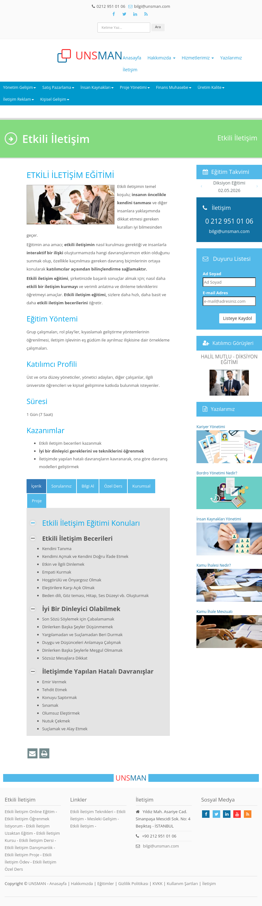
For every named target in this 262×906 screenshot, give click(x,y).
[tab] (36, 486)
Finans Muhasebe (173, 87)
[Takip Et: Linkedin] (226, 814)
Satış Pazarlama (58, 87)
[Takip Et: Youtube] (237, 814)
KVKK (158, 883)
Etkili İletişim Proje (22, 855)
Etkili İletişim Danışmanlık (29, 847)
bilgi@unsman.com (229, 231)
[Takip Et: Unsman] (135, 14)
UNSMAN (37, 883)
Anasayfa (132, 58)
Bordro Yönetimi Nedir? (229, 489)
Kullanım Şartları (182, 883)
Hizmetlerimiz (198, 58)
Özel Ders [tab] (113, 486)
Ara (158, 26)
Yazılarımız (231, 58)
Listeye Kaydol (237, 318)
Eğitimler (105, 883)
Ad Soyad (212, 273)
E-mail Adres (215, 293)
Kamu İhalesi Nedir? (229, 582)
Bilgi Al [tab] (88, 486)
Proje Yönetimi (135, 87)
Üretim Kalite (211, 87)
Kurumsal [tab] (141, 486)
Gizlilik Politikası (133, 883)
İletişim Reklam (18, 99)
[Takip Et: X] (124, 14)
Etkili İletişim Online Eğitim (30, 811)
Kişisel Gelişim (54, 99)
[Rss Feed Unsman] (146, 14)
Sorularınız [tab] (62, 486)
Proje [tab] (37, 501)
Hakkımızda (161, 58)
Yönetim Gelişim (19, 87)
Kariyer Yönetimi (229, 443)
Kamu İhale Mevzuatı (229, 628)
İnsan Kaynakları (97, 87)
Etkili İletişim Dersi (37, 840)
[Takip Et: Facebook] (113, 14)
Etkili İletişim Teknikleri (91, 811)
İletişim (130, 70)
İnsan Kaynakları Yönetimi (229, 535)
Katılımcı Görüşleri (233, 343)
